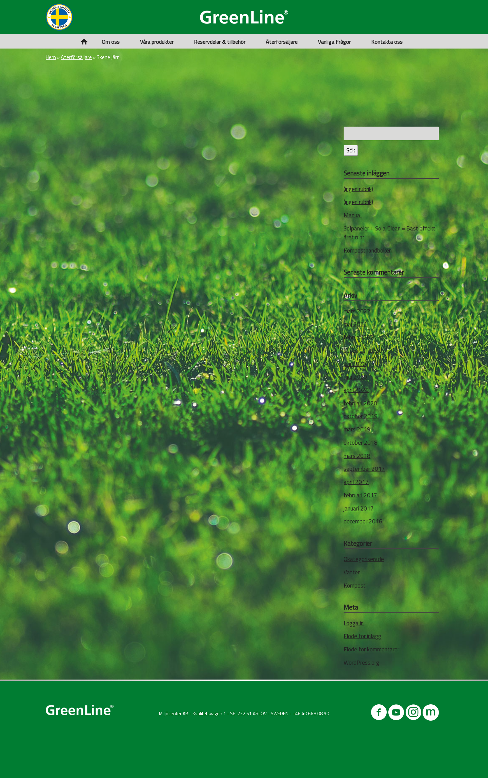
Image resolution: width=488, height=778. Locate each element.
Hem (51, 57)
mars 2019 (357, 429)
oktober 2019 (361, 416)
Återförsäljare (282, 42)
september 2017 (364, 468)
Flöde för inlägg (362, 636)
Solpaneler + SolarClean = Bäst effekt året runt (389, 233)
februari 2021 (360, 337)
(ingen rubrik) (358, 189)
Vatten (352, 572)
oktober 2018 (361, 442)
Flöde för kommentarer (371, 649)
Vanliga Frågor (334, 42)
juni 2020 (355, 363)
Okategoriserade (364, 559)
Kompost (355, 585)
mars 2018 (357, 455)
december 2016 (363, 521)
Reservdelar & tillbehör (219, 42)
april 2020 (356, 390)
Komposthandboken (368, 250)
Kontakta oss (387, 42)
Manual (353, 215)
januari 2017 (359, 508)
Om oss (111, 42)
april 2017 (356, 482)
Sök (350, 150)
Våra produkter (157, 42)
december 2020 (363, 350)
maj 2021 (355, 324)
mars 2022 (357, 311)
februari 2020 (360, 403)
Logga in (354, 623)
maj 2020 (355, 376)
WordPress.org (361, 662)
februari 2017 (360, 495)
